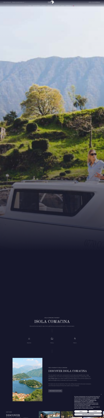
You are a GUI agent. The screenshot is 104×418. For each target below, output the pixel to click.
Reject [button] (81, 411)
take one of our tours (55, 390)
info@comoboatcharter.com (18, 2)
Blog (62, 5)
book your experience (94, 2)
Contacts (68, 5)
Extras (43, 5)
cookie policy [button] (91, 401)
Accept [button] (95, 411)
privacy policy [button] (96, 397)
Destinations (36, 5)
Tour (29, 5)
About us (49, 5)
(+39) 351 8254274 (7, 2)
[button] (101, 394)
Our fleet (56, 5)
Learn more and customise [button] (88, 414)
